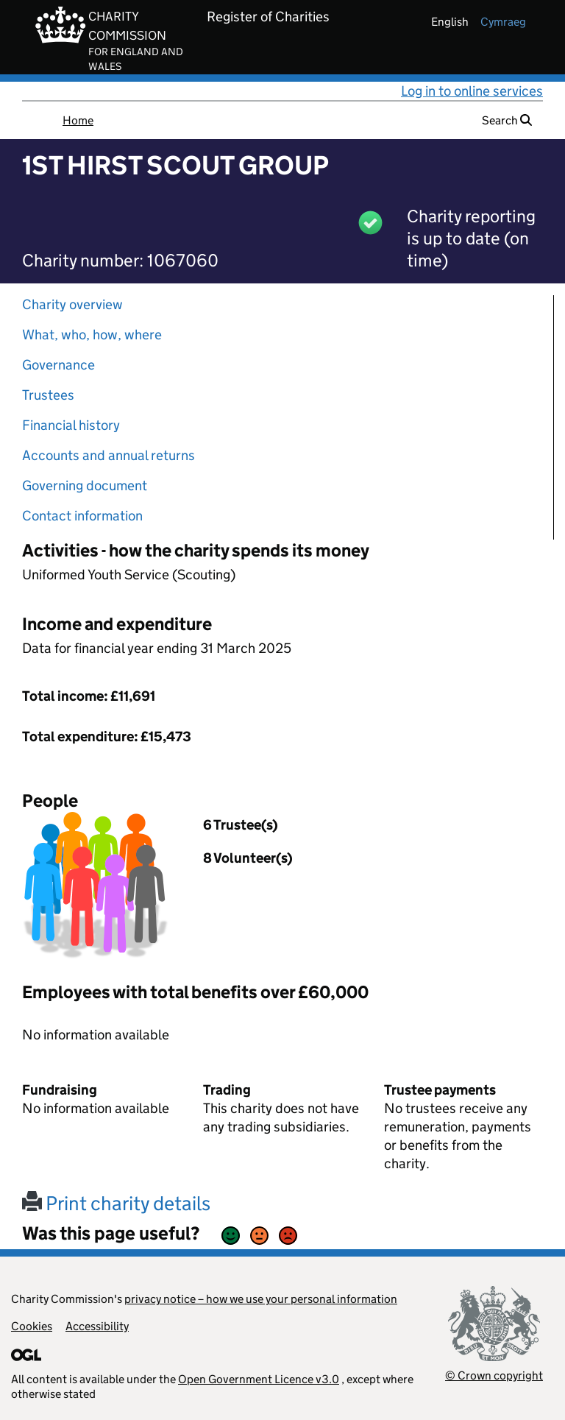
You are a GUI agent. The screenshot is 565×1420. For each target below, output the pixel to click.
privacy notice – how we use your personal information (260, 1299)
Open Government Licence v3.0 (258, 1379)
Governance (58, 364)
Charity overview (72, 304)
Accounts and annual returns (108, 455)
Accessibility (97, 1326)
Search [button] (507, 120)
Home (78, 120)
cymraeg (503, 22)
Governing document (84, 485)
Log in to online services (472, 90)
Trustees (48, 394)
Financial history (71, 425)
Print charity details (116, 1203)
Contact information (82, 515)
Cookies (31, 1326)
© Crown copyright (494, 1375)
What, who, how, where (92, 334)
